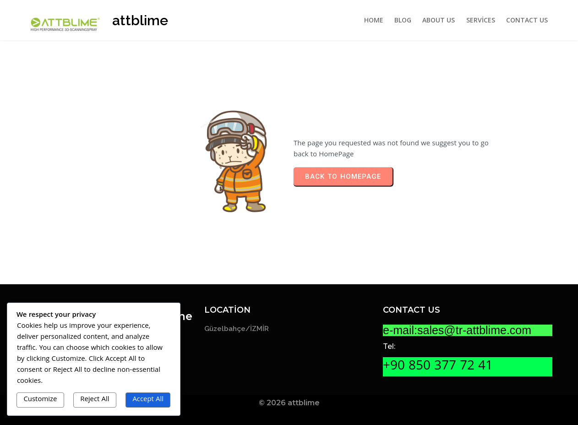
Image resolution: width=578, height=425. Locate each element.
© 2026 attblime (289, 402)
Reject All (94, 400)
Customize (40, 400)
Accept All (148, 400)
